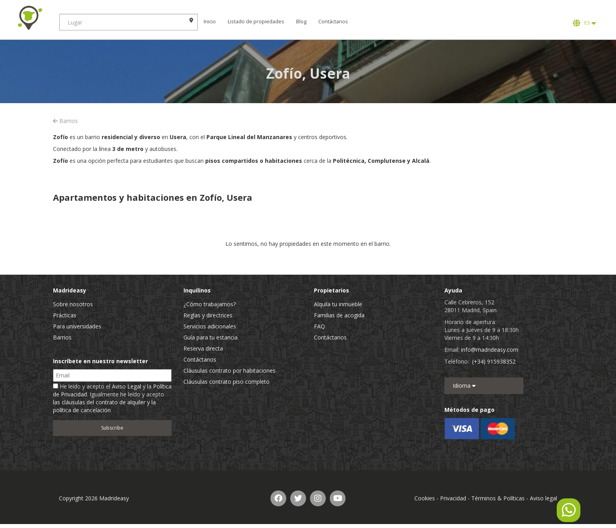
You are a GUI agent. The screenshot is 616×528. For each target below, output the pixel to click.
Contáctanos (333, 21)
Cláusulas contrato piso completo (226, 381)
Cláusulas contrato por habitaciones (229, 370)
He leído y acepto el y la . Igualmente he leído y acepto (112, 398)
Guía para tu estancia (210, 337)
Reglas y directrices (207, 315)
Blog (301, 21)
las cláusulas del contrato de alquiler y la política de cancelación (104, 406)
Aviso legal (543, 498)
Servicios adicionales (209, 326)
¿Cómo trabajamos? (209, 304)
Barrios (65, 120)
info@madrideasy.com (489, 349)
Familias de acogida (339, 315)
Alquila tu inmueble (338, 304)
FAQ (319, 326)
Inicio (210, 21)
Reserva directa (203, 348)
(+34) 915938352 (494, 361)
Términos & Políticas (498, 498)
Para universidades (77, 326)
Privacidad (453, 498)
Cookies (424, 498)
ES (584, 22)
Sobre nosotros (73, 304)
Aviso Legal (126, 386)
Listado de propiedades (256, 21)
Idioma (464, 385)
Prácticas (64, 315)
